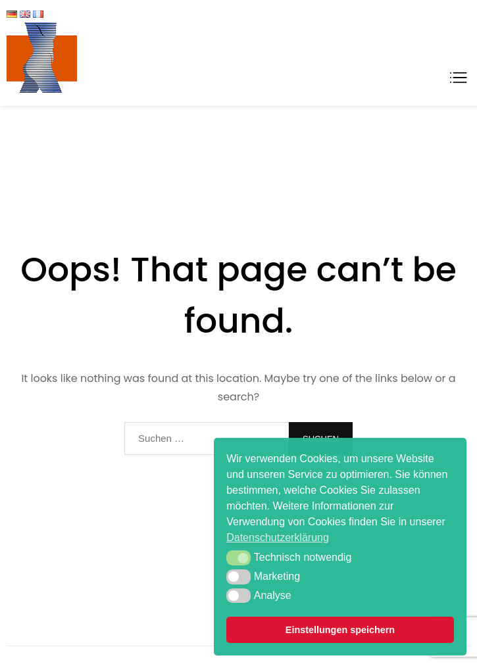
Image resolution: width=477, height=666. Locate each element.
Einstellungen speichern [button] (340, 630)
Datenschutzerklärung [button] (277, 537)
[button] (238, 557)
